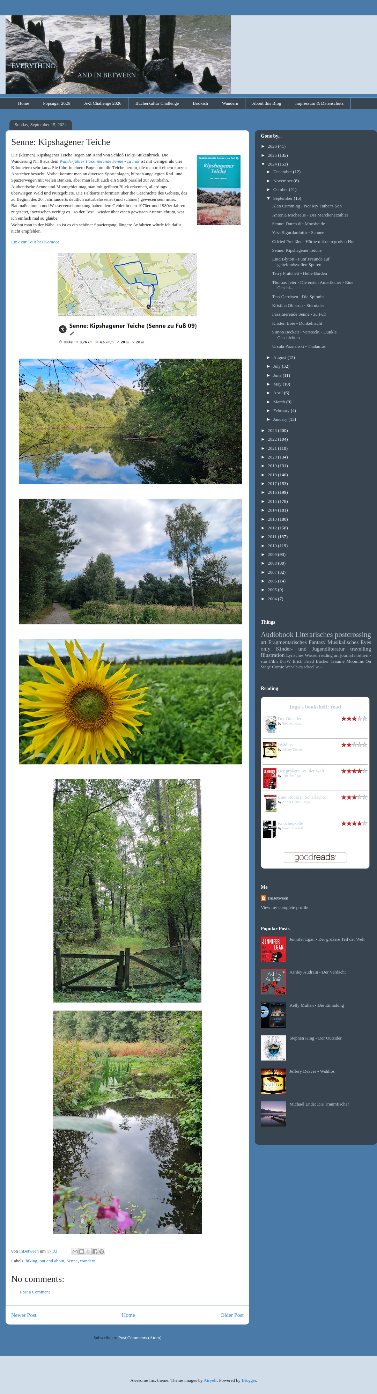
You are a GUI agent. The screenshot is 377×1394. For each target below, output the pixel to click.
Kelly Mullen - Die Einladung (316, 1005)
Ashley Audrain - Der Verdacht (317, 972)
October (281, 189)
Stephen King (292, 723)
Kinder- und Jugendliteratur (310, 649)
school (309, 667)
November (283, 180)
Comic (278, 666)
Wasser (311, 655)
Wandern (230, 103)
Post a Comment (35, 1291)
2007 (273, 572)
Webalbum (294, 667)
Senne (72, 1260)
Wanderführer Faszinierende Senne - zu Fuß (99, 161)
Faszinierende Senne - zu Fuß (299, 314)
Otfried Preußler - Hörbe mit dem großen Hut (313, 241)
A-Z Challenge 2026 (102, 103)
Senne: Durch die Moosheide (298, 223)
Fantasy (317, 642)
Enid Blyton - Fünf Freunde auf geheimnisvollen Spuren (300, 261)
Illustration (272, 655)
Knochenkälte (290, 823)
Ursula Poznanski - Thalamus (298, 346)
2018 (273, 474)
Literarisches (314, 634)
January (281, 419)
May (278, 384)
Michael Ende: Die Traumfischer (319, 1104)
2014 (273, 510)
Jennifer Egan (292, 776)
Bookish (200, 103)
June (278, 375)
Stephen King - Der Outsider (315, 1038)
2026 (273, 146)
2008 (273, 563)
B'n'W (285, 661)
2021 (273, 448)
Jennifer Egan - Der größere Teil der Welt (326, 939)
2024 (273, 164)
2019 (273, 465)
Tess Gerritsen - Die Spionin (298, 296)
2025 (273, 155)
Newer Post (23, 1315)
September (283, 198)
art (263, 642)
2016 (273, 492)
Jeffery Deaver (292, 749)
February (282, 410)
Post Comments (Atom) (140, 1337)
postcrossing (353, 634)
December (283, 171)
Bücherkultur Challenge (157, 103)
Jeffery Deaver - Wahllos (312, 1071)
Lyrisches (295, 655)
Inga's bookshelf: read (315, 707)
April (278, 392)
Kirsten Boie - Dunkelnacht (297, 323)
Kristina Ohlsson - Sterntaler (298, 305)
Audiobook (277, 634)
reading (326, 655)
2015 (273, 501)
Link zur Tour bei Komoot (35, 241)
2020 (273, 457)
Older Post (232, 1315)
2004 (273, 598)
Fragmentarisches (287, 642)
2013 (273, 519)
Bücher (322, 661)
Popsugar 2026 (56, 103)
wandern (88, 1260)
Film (273, 661)
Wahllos (285, 744)
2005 (273, 589)
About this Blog (266, 103)
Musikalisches (342, 642)
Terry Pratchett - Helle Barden (299, 273)
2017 (273, 483)
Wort (319, 667)
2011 (273, 536)
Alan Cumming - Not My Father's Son (307, 205)
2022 (273, 439)
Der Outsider (290, 718)
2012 (273, 527)
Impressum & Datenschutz (319, 103)
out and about (51, 1260)
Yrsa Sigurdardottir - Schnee (298, 232)
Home (23, 103)
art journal (343, 655)
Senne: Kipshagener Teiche (296, 250)
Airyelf (210, 1380)
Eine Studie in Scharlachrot (303, 797)
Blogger (249, 1380)
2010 (273, 545)
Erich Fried (303, 661)
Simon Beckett (292, 828)
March (279, 401)
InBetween (278, 898)
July (277, 366)
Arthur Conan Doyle (296, 802)
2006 (273, 581)
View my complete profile (284, 907)
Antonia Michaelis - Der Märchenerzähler (310, 215)
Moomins (355, 661)
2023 (273, 430)
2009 (273, 554)
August (280, 357)
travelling (360, 649)
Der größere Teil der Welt (301, 770)
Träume (338, 661)
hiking (31, 1260)
